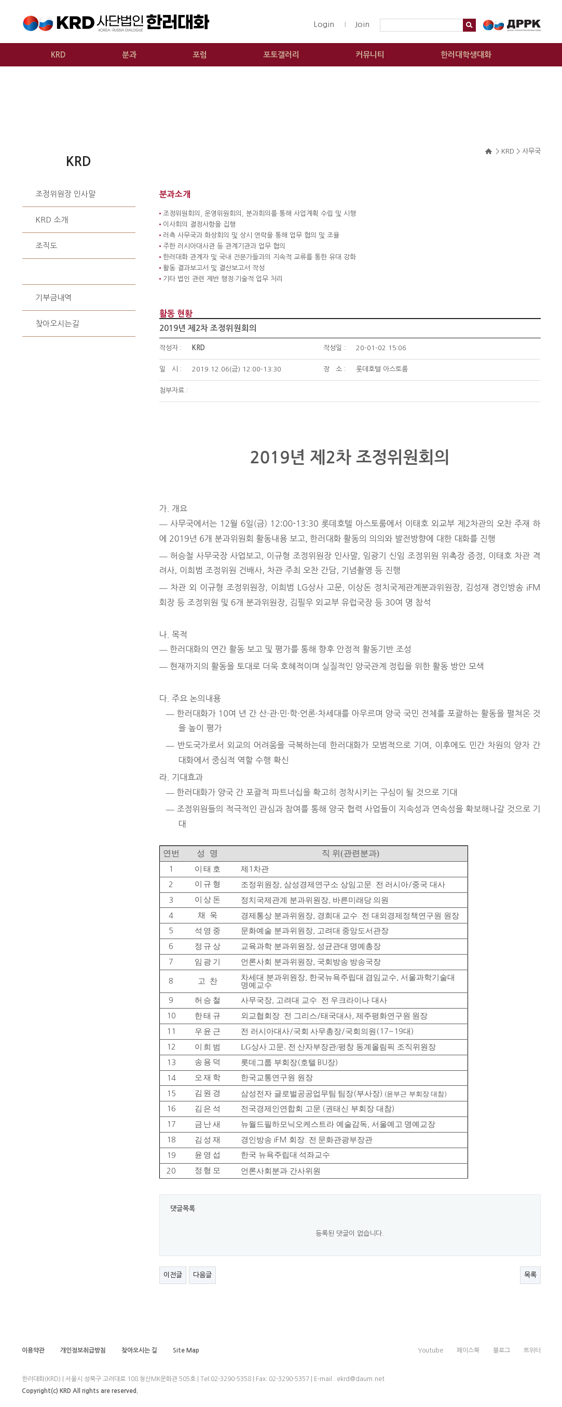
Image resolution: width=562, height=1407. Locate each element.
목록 (530, 1275)
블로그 (501, 1350)
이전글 (172, 1275)
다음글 (202, 1275)
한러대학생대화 (466, 55)
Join (362, 24)
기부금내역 (53, 297)
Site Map (186, 1350)
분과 (129, 55)
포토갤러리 (281, 55)
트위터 (532, 1350)
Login (323, 24)
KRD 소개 (51, 220)
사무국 (46, 271)
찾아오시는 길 (139, 1350)
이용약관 (33, 1350)
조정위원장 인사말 (65, 194)
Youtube (430, 1350)
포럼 (200, 55)
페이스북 (468, 1350)
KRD (58, 55)
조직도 (46, 246)
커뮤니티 (370, 55)
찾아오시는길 (57, 323)
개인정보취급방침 (83, 1350)
